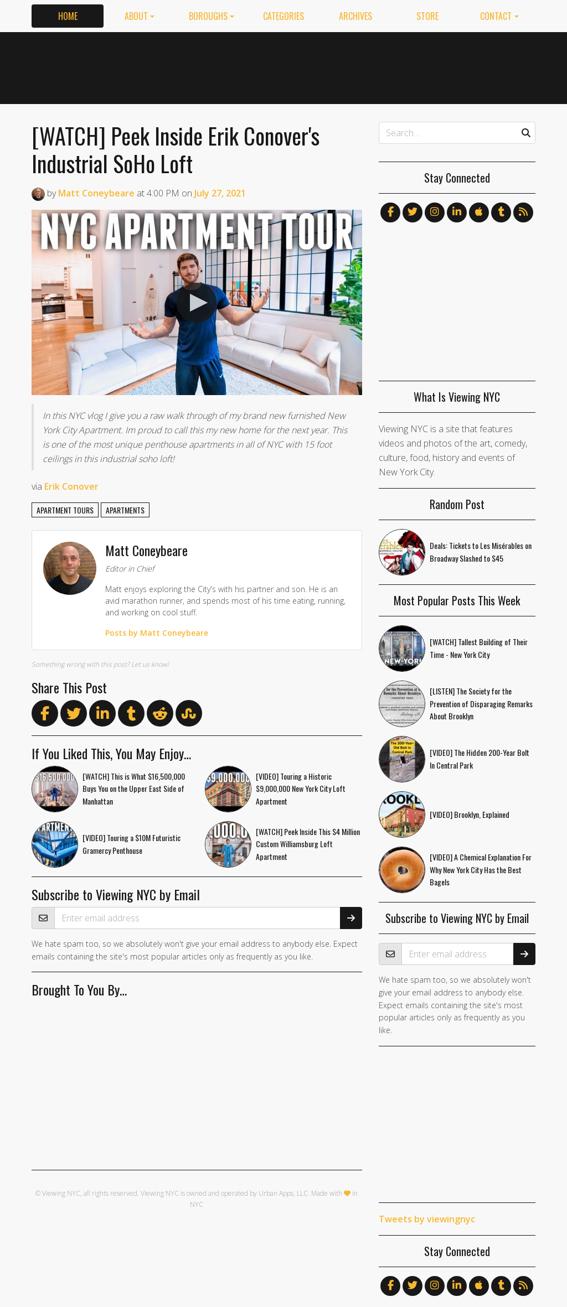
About (136, 16)
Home (68, 16)
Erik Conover (71, 486)
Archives (355, 16)
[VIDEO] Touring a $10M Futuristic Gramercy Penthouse (132, 844)
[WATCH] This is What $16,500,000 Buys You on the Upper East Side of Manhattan (134, 788)
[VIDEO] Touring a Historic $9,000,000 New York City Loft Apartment (301, 788)
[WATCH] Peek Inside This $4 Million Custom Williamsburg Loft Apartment (308, 844)
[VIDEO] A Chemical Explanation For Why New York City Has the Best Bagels (481, 869)
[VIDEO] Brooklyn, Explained (469, 814)
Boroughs (208, 16)
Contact (496, 16)
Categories (283, 16)
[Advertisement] (333, 66)
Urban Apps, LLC (283, 1193)
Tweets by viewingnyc (427, 1219)
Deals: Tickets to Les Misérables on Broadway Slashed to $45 (481, 552)
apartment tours (65, 510)
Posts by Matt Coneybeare (156, 632)
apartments (125, 510)
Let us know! (150, 664)
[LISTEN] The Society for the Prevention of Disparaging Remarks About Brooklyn (481, 703)
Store (427, 16)
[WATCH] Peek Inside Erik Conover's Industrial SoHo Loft (175, 149)
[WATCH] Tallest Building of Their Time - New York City (479, 648)
